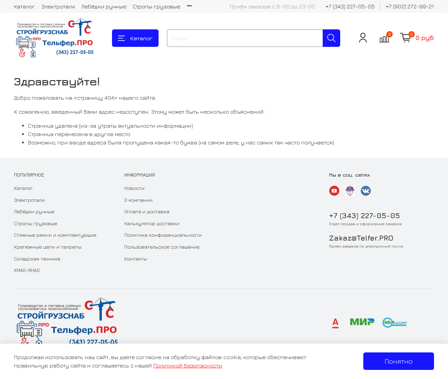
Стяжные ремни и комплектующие (55, 235)
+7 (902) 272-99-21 (410, 6)
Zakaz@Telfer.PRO (361, 238)
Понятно (399, 361)
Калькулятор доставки (152, 223)
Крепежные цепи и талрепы (48, 247)
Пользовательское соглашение (162, 247)
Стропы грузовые (156, 6)
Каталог (24, 6)
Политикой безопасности (187, 365)
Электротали (58, 6)
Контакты (135, 259)
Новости (134, 188)
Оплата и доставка (146, 211)
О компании (138, 200)
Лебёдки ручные (104, 6)
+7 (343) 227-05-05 (350, 6)
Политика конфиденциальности (163, 235)
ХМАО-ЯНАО (27, 270)
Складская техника (37, 259)
